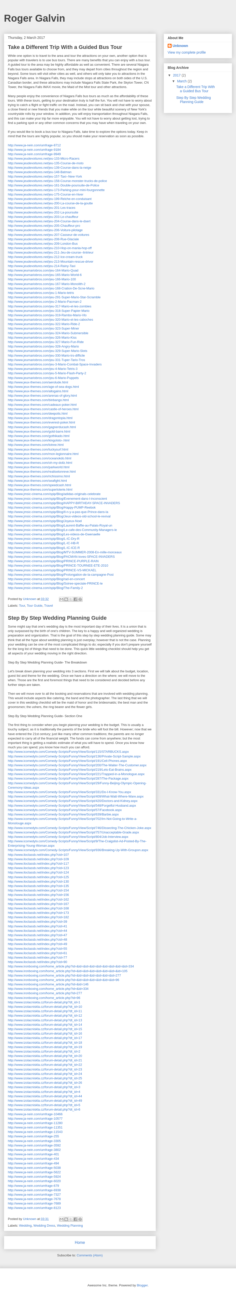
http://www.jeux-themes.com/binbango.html (38, 400)
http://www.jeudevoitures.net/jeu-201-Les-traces (41, 208)
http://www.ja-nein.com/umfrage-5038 (34, 1168)
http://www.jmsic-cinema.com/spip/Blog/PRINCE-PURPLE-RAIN (53, 561)
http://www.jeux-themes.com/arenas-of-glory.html (42, 395)
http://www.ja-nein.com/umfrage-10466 (35, 1114)
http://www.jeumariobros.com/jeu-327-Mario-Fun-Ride (46, 342)
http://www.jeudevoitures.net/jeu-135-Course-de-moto (46, 163)
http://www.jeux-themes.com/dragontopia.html (40, 418)
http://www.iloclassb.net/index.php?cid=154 (38, 890)
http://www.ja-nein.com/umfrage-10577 (35, 1118)
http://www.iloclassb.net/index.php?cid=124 (38, 872)
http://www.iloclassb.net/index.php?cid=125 (38, 877)
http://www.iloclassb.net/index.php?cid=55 (37, 948)
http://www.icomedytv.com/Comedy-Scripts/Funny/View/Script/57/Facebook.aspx (65, 810)
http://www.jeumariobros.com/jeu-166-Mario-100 (42, 279)
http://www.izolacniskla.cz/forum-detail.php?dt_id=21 (45, 1060)
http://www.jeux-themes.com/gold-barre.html (39, 431)
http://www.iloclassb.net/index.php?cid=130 (38, 881)
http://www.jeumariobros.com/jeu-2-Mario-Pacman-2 (45, 301)
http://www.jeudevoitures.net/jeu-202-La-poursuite (43, 212)
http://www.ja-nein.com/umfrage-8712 (34, 145)
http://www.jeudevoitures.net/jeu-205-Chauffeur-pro (44, 225)
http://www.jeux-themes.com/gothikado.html (39, 436)
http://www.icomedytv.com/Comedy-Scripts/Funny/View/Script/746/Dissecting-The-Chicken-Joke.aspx (79, 828)
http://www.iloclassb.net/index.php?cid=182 (38, 917)
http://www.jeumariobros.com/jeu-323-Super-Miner (43, 328)
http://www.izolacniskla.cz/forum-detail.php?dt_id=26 (45, 1082)
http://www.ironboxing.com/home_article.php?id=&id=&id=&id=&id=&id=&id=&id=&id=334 (71, 966)
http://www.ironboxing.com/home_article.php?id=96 (44, 998)
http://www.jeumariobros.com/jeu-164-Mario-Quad (43, 270)
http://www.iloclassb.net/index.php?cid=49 (37, 944)
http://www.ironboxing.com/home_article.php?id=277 (45, 993)
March (182, 81)
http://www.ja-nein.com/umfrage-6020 (34, 1181)
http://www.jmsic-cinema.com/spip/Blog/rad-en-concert (46, 579)
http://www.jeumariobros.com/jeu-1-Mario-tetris (41, 293)
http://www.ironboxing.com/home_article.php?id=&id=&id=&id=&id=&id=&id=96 (63, 980)
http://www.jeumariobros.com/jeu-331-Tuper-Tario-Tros (46, 360)
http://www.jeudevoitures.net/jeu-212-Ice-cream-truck (45, 257)
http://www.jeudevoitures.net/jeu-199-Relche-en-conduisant (49, 199)
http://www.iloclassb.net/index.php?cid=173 (38, 913)
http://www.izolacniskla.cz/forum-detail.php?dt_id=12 (45, 1015)
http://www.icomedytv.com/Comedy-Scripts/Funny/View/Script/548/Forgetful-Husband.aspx (72, 805)
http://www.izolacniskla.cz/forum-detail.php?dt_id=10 (45, 1007)
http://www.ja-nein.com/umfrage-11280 (35, 1123)
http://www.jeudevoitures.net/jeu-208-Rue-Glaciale (43, 239)
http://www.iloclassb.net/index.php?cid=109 (38, 859)
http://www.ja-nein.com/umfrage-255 (33, 1136)
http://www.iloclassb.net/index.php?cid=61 (37, 953)
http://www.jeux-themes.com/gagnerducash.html (42, 427)
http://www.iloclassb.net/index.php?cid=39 (37, 921)
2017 (177, 75)
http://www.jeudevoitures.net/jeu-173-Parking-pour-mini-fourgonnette (56, 190)
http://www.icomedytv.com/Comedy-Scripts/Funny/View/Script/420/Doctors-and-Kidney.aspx (72, 801)
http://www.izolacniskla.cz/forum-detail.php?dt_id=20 (45, 1056)
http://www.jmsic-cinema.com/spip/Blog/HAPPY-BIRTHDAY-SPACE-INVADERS (64, 503)
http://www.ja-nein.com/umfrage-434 (33, 1158)
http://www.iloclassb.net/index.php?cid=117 (38, 863)
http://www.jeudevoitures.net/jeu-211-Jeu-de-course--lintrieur (50, 252)
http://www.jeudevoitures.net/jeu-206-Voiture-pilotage (45, 230)
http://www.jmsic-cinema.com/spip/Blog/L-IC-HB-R (43, 543)
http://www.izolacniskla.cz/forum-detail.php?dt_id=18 (45, 1042)
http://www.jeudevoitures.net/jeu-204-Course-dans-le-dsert (49, 221)
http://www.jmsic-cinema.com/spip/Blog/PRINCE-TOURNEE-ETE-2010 (58, 565)
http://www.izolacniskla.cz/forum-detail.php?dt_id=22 (45, 1065)
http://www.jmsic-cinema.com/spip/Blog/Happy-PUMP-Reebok (52, 507)
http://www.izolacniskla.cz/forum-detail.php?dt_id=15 (45, 1029)
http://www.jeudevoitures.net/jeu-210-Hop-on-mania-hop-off (50, 248)
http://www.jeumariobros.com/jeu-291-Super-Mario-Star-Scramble (54, 297)
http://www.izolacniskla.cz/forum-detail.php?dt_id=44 (45, 1096)
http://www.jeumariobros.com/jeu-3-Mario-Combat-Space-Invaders (55, 364)
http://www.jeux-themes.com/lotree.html (36, 445)
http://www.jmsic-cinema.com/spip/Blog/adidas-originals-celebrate (54, 494)
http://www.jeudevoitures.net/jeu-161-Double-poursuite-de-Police (53, 185)
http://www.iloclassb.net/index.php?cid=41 (37, 926)
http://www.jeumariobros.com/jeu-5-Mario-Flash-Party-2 (47, 373)
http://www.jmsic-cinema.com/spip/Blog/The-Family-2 (45, 588)
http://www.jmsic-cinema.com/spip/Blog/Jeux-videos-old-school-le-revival (59, 516)
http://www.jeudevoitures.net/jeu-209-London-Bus (43, 243)
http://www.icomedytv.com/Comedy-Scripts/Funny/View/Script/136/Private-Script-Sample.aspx (74, 756)
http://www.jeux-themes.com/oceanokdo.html (39, 458)
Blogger (142, 1285)
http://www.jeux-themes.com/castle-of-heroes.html (43, 409)
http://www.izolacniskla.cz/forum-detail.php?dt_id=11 (45, 1011)
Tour (22, 605)
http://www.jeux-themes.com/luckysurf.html (38, 449)
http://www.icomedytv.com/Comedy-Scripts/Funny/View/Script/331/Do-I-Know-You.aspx (69, 792)
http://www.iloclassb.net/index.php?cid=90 (37, 962)
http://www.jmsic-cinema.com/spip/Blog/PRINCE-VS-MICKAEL (52, 570)
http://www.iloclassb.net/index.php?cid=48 (37, 939)
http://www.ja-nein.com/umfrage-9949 (34, 154)
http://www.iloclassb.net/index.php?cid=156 (38, 895)
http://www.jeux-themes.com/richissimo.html (39, 476)
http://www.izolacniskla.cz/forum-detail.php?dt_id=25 (45, 1078)
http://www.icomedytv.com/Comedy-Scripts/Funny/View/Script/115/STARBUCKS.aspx (68, 751)
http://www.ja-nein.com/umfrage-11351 (35, 1127)
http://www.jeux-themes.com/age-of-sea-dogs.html (43, 387)
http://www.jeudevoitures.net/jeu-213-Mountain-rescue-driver (50, 261)
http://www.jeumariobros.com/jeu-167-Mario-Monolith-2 (47, 284)
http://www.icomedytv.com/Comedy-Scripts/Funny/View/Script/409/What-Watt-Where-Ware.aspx (76, 796)
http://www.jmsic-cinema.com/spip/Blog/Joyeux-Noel (45, 521)
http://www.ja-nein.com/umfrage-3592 (34, 1145)
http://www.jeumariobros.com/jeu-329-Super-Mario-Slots (47, 351)
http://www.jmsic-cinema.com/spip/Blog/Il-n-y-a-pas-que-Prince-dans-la (58, 512)
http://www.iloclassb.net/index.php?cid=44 (37, 931)
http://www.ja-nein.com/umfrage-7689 (34, 1203)
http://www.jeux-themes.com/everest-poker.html (41, 422)
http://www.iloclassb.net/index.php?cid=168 (38, 908)
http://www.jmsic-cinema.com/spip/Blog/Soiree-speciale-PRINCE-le (55, 583)
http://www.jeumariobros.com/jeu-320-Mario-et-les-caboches (50, 319)
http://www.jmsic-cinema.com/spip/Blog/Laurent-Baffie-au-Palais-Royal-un (60, 525)
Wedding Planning (70, 1225)
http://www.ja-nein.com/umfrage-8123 (34, 1208)
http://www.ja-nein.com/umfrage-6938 (34, 1190)
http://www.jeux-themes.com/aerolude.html (38, 382)
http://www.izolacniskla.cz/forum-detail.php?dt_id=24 (45, 1074)
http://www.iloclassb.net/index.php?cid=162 (38, 899)
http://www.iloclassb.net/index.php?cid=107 (38, 855)
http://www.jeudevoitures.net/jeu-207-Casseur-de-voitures (48, 235)
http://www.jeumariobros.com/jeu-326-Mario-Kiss (42, 337)
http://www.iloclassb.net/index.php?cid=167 (38, 904)
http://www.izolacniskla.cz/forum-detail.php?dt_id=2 (44, 1051)
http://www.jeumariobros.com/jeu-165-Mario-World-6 (45, 275)
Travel (48, 605)
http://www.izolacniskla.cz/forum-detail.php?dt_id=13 (45, 1020)
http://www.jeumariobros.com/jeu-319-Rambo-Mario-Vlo (47, 315)
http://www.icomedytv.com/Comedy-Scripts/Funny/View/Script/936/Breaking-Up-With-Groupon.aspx (78, 850)
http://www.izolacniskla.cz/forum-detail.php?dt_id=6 (44, 1109)
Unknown (180, 46)
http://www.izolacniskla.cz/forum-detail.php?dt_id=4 (44, 1092)
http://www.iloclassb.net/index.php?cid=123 (38, 868)
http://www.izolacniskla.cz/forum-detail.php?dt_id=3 (44, 1087)
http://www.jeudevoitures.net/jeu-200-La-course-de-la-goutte (50, 203)
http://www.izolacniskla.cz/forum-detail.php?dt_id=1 (44, 1002)
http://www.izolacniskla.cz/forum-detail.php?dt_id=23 (45, 1069)
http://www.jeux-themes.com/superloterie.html (40, 489)
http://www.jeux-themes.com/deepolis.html (38, 413)
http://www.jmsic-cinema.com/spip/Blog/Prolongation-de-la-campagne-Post (61, 574)
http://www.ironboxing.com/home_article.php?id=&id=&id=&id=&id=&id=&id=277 (64, 975)
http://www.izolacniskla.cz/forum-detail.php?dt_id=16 (45, 1033)
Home (80, 1242)
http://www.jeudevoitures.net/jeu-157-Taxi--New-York (45, 176)
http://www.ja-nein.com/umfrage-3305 (34, 1141)
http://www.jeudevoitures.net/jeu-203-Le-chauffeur (43, 217)
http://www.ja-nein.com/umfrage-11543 (35, 1132)
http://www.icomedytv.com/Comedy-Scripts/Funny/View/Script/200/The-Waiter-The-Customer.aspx (77, 765)
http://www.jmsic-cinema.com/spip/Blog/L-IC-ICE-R (44, 548)
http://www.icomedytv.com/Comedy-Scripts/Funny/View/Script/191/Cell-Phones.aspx (67, 761)
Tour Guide (35, 605)
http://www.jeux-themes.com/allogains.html (38, 391)
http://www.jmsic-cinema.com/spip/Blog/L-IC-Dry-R (43, 539)
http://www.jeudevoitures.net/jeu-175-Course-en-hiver (45, 194)
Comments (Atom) (90, 1255)
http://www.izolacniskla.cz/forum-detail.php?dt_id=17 (45, 1038)
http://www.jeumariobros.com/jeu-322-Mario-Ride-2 (44, 324)
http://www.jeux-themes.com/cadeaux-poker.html (42, 405)
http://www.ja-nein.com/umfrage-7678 (34, 1199)
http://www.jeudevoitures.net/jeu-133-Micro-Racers (43, 158)
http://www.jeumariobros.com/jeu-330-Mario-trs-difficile (46, 355)
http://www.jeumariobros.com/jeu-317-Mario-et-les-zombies (49, 306)
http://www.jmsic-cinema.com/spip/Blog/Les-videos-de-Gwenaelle (54, 534)
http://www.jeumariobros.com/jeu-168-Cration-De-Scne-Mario (51, 288)
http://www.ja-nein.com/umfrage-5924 (34, 1176)
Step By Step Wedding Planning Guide (57, 618)
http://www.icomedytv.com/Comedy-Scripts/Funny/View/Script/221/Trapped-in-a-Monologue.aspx (76, 774)
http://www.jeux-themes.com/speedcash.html (39, 485)
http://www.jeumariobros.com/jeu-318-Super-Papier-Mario (48, 311)
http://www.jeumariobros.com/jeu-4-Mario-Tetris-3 (42, 369)
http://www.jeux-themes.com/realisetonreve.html (42, 471)
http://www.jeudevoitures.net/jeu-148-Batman (40, 172)
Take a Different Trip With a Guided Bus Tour (65, 47)
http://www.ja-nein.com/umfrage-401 (33, 1154)
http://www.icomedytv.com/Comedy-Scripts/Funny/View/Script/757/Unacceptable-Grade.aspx (73, 832)
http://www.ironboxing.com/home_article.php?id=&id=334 (48, 989)
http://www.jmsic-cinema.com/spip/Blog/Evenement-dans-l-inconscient (57, 498)
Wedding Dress (44, 1225)
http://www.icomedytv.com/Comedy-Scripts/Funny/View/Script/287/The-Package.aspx (68, 778)
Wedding (25, 1225)
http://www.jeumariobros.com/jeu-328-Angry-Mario (43, 346)
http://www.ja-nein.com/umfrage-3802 (34, 1150)
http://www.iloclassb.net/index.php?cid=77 (37, 957)
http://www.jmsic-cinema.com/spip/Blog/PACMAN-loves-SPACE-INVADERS (61, 556)
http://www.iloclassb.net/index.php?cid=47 (37, 935)
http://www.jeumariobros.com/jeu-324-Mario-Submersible (48, 333)
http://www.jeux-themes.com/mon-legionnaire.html (43, 454)
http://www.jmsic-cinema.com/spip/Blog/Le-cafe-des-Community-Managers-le (62, 530)
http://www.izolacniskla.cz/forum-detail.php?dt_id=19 (45, 1047)
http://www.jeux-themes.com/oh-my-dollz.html (40, 463)
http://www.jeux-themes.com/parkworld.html (39, 467)
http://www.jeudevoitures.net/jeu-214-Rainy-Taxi (41, 266)
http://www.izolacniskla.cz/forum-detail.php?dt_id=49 (45, 1100)
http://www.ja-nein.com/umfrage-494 (33, 1163)
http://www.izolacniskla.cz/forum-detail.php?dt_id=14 (45, 1024)
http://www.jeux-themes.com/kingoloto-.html (39, 440)
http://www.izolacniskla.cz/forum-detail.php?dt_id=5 (44, 1105)
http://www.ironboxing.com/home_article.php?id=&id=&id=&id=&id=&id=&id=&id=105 (67, 971)
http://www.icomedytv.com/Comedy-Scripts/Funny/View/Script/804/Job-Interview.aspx (68, 837)
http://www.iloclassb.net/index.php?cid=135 (38, 886)
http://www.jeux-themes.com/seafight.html (37, 480)
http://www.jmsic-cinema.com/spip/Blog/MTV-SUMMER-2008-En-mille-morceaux (65, 552)
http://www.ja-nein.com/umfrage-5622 (34, 1172)
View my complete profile (187, 52)
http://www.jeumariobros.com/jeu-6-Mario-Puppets (43, 378)
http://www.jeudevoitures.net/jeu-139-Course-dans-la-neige (49, 167)
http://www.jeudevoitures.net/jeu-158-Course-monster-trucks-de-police (57, 181)
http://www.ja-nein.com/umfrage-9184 (34, 149)
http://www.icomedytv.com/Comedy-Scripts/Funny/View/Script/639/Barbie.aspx (63, 814)
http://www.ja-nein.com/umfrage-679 (33, 1186)
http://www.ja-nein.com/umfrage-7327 (34, 1194)
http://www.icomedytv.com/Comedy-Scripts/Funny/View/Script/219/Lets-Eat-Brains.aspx (70, 769)
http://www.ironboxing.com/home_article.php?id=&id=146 (48, 984)
